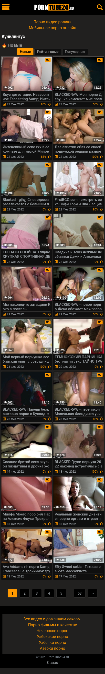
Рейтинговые (48, 52)
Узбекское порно (52, 636)
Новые (25, 52)
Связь (52, 662)
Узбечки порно (52, 642)
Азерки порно (52, 648)
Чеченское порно (52, 630)
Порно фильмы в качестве (52, 625)
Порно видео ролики (52, 22)
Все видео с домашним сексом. (52, 619)
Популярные (75, 52)
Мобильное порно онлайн (52, 27)
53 (80, 593)
